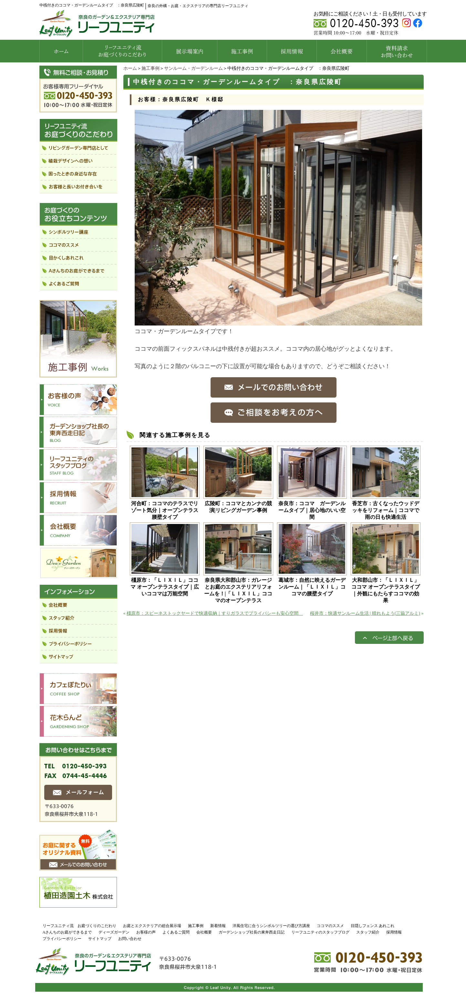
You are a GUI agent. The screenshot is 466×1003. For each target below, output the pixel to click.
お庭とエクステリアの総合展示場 (152, 925)
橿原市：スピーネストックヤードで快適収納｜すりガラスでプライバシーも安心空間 (215, 613)
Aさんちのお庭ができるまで (67, 932)
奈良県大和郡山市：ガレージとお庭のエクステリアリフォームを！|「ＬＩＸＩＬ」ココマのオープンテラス (238, 590)
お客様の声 (146, 932)
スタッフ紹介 (367, 932)
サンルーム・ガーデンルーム (193, 68)
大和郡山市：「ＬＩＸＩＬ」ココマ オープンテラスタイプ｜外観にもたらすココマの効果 (385, 590)
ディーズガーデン (113, 932)
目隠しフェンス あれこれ (372, 925)
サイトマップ (99, 938)
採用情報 (394, 932)
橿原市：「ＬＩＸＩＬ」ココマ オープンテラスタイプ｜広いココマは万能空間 (164, 586)
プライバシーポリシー (62, 938)
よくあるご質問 (176, 932)
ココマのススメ (330, 925)
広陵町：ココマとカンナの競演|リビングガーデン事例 (238, 507)
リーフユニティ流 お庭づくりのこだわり (79, 925)
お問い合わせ (129, 938)
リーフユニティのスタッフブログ (320, 932)
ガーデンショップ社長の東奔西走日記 (252, 932)
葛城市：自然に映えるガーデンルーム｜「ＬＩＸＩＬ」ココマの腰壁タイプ (312, 586)
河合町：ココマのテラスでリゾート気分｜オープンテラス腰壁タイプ (164, 510)
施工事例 (150, 68)
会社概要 (204, 932)
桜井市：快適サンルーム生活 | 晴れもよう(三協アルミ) (365, 613)
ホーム (130, 68)
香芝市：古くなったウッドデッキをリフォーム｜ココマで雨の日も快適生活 (385, 510)
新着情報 (218, 925)
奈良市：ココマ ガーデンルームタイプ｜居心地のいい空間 (312, 510)
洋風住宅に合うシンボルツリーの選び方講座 (271, 925)
